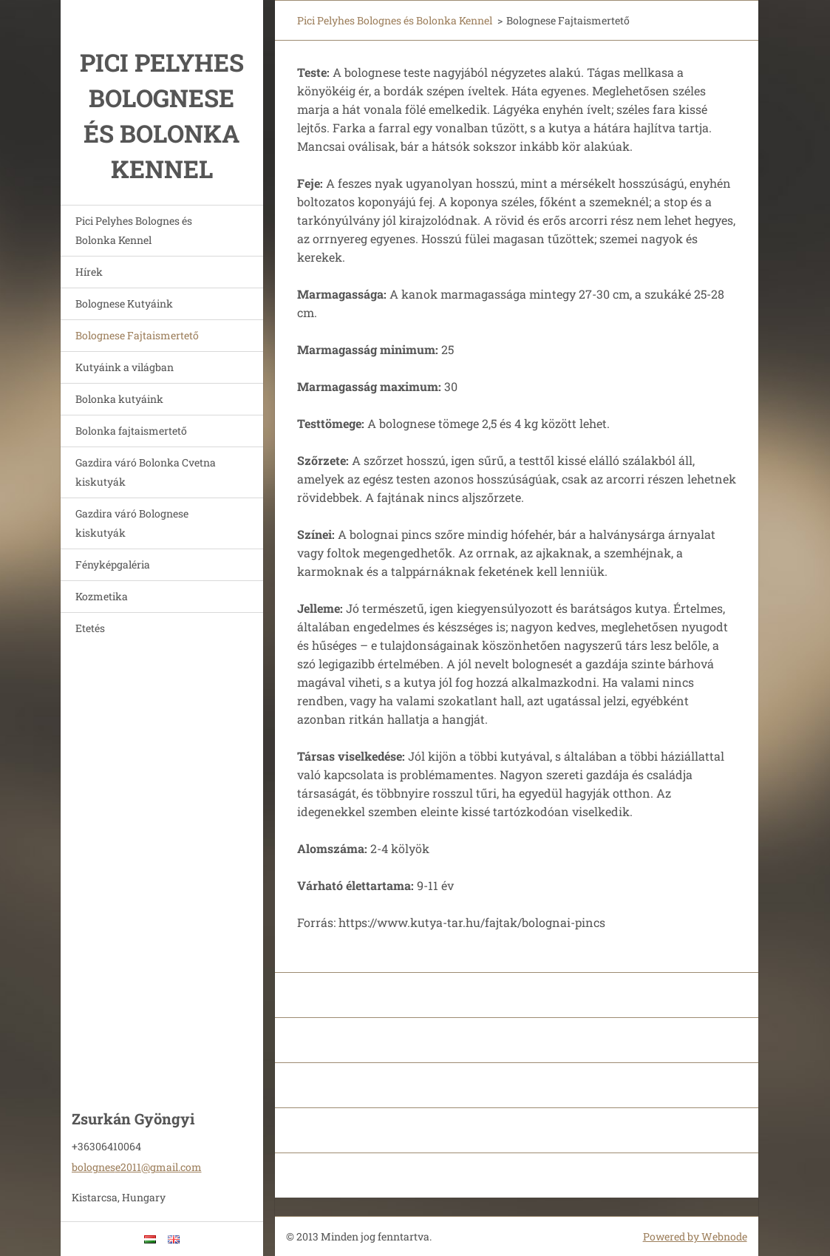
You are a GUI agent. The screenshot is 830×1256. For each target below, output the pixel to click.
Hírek (89, 272)
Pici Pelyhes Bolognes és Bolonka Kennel (133, 230)
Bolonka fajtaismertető (131, 431)
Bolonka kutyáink (119, 399)
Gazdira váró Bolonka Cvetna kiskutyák (145, 472)
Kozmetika (101, 596)
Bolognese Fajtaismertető (137, 335)
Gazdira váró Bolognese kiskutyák (131, 523)
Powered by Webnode (695, 1236)
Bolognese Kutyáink (124, 303)
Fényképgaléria (112, 564)
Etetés (90, 628)
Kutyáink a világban (124, 367)
